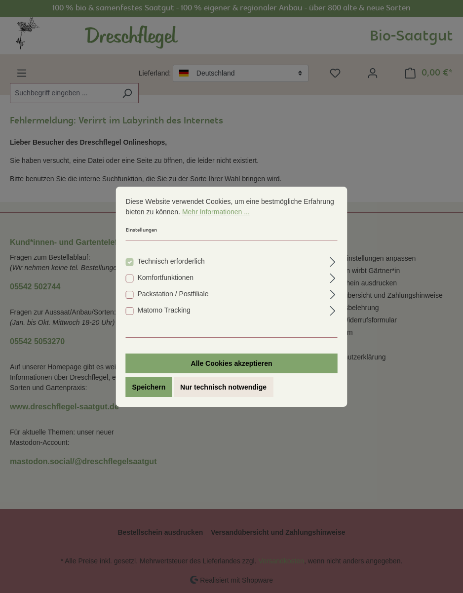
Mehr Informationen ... (216, 212)
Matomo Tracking (164, 310)
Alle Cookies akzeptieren (231, 363)
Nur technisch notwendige (223, 387)
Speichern (149, 387)
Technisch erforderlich (171, 261)
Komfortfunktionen (166, 277)
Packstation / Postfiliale (173, 294)
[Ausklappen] (332, 260)
